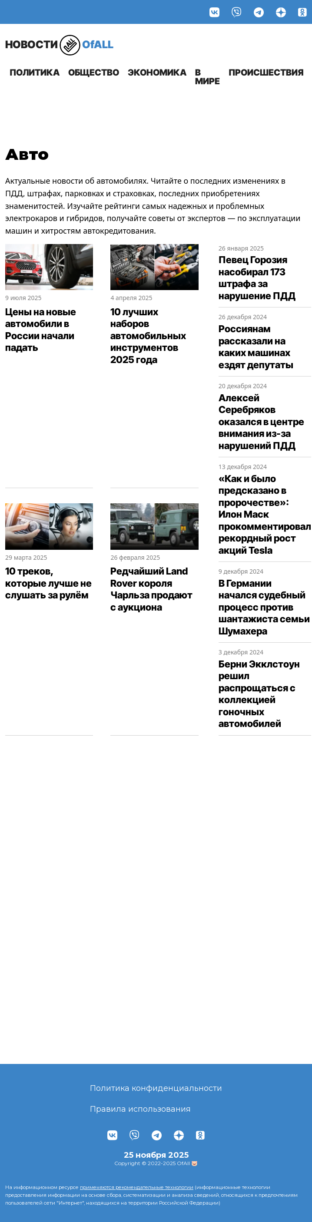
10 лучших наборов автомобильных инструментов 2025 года (148, 335)
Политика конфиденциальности (156, 1088)
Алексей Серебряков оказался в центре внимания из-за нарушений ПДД (261, 421)
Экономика (157, 72)
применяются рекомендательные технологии (136, 1187)
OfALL (59, 45)
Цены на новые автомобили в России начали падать (40, 329)
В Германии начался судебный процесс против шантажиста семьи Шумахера (264, 607)
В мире (207, 76)
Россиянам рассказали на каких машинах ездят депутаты (256, 346)
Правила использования (140, 1109)
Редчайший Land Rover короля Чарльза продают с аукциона (151, 589)
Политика (35, 72)
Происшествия (266, 72)
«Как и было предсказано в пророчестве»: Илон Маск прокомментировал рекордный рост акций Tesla (265, 514)
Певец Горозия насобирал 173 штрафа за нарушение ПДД (257, 277)
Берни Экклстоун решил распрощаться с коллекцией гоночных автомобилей (259, 694)
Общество (93, 72)
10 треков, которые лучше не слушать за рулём (48, 583)
